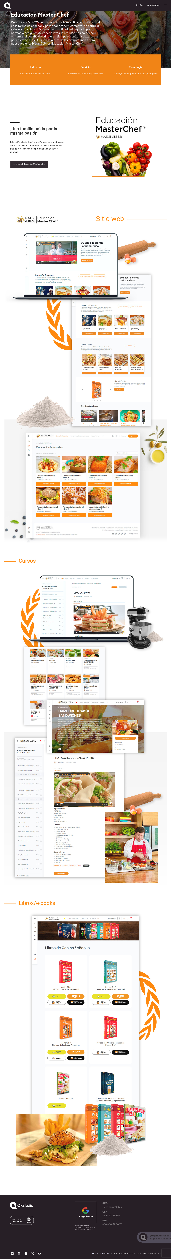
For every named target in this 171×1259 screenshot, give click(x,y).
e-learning (86, 74)
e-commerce (74, 74)
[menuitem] (137, 6)
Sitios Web (98, 74)
